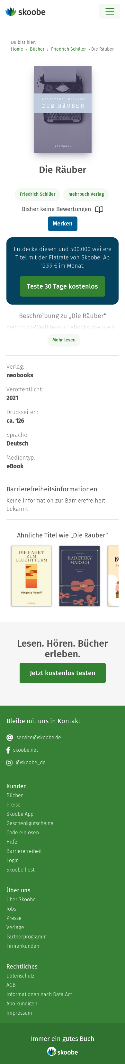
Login (12, 860)
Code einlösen (22, 833)
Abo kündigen (21, 1004)
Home (17, 49)
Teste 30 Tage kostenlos (62, 286)
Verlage (15, 927)
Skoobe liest (20, 870)
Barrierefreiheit (24, 851)
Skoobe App (19, 814)
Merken (62, 223)
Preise (13, 805)
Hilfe (11, 842)
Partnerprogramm (26, 937)
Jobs (11, 909)
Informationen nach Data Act (39, 994)
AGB (11, 985)
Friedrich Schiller (68, 49)
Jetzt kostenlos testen (62, 673)
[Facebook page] (62, 750)
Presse (14, 918)
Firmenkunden (22, 946)
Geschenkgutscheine (29, 823)
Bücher (37, 49)
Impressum (19, 1013)
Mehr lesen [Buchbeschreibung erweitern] (64, 340)
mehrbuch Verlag (86, 194)
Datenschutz (20, 976)
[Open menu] (109, 11)
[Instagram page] (62, 762)
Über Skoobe (21, 899)
